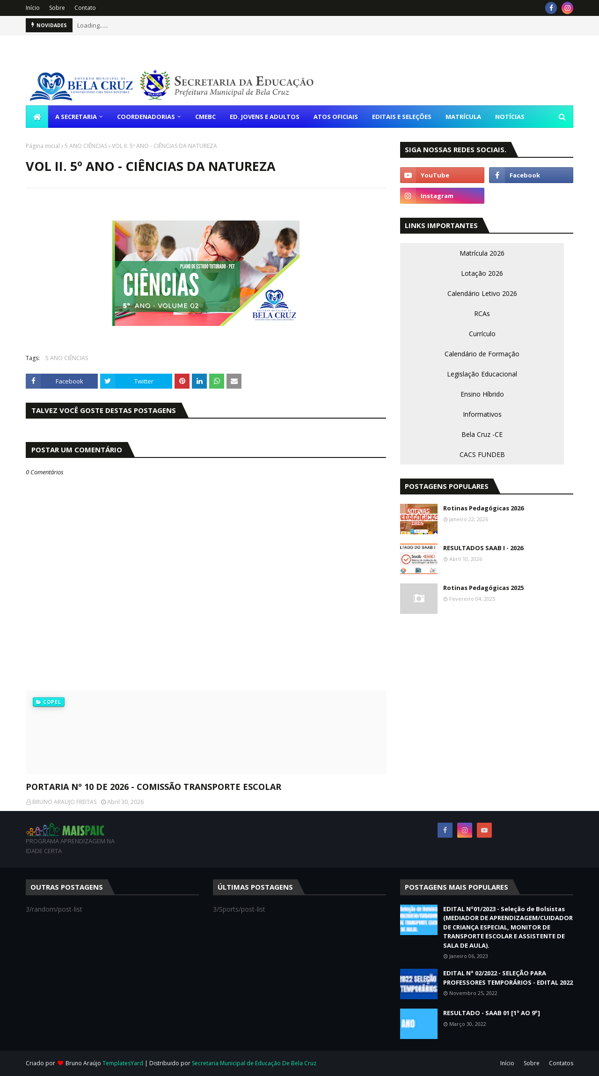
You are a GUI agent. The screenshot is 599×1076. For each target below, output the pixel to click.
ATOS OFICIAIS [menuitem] (336, 116)
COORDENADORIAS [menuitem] (146, 116)
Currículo (482, 333)
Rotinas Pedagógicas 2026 (483, 508)
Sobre (57, 8)
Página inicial (43, 146)
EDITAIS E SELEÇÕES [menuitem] (401, 116)
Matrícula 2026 (482, 253)
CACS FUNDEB (482, 454)
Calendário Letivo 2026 (482, 293)
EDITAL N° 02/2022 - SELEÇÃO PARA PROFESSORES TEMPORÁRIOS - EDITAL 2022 (508, 978)
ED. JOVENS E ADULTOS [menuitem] (265, 116)
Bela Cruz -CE (482, 434)
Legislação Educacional (482, 373)
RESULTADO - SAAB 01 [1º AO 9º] (491, 1013)
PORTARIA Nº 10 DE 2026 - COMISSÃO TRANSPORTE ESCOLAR (153, 786)
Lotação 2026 (482, 273)
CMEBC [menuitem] (205, 116)
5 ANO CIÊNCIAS (86, 146)
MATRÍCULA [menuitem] (463, 116)
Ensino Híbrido (482, 394)
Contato (85, 8)
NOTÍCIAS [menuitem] (510, 116)
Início (33, 8)
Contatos (561, 1063)
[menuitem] (37, 116)
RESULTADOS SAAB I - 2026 (483, 548)
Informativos (482, 414)
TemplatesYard (122, 1063)
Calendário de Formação (482, 353)
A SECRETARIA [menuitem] (76, 116)
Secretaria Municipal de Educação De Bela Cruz (254, 1063)
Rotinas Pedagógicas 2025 (483, 587)
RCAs (482, 313)
